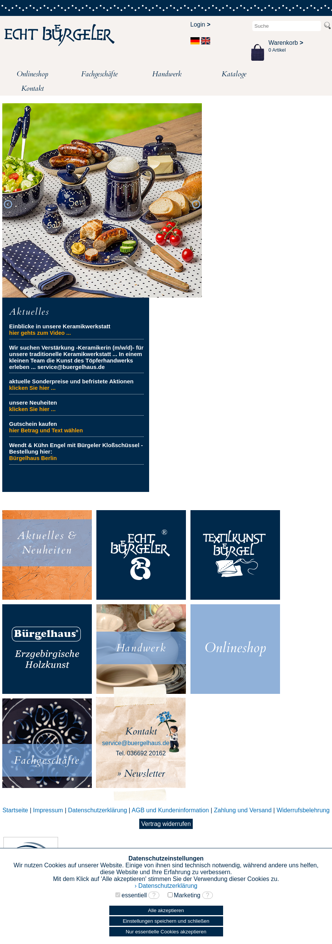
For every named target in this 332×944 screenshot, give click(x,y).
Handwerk (166, 74)
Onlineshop (32, 74)
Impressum (48, 810)
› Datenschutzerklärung (166, 886)
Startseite (15, 810)
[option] (102, 201)
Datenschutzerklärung (97, 810)
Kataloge (234, 74)
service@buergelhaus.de (135, 743)
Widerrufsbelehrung (303, 810)
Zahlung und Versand (243, 810)
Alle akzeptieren (166, 910)
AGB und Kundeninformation (170, 810)
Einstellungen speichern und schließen (166, 921)
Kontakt (32, 88)
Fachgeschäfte (99, 74)
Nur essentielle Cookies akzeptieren (166, 932)
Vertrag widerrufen (166, 824)
